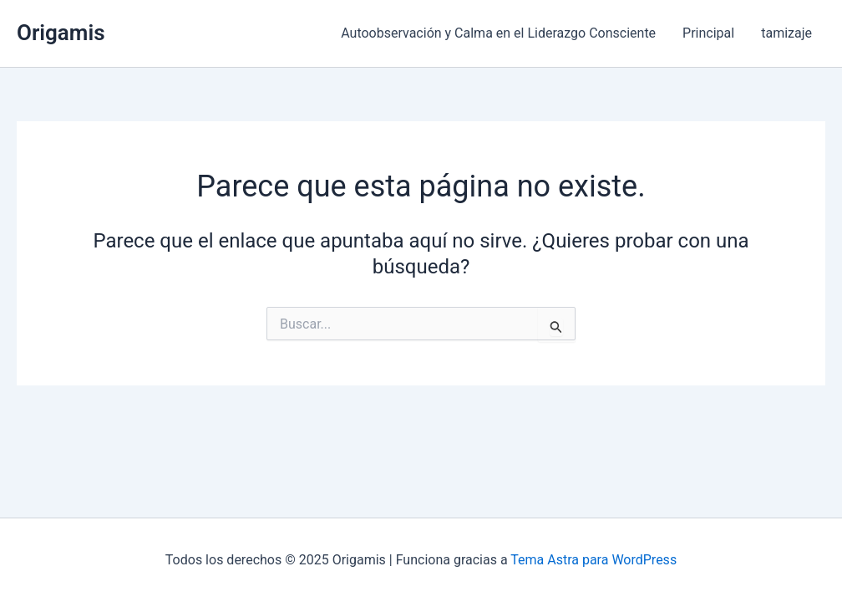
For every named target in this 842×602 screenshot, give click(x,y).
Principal (708, 33)
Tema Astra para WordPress (593, 560)
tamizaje (786, 33)
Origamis (61, 32)
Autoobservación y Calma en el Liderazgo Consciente (498, 33)
